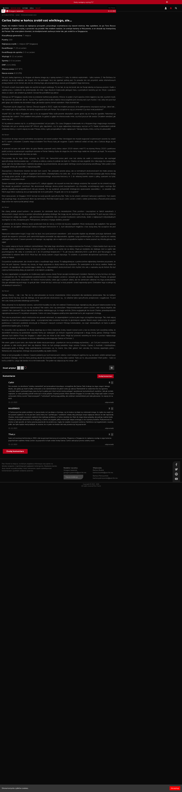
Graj (32, 8)
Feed (6, 8)
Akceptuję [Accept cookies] (175, 788)
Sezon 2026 (15, 8)
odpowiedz (109, 706)
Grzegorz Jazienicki (14, 87)
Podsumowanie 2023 (28, 91)
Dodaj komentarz (105, 680)
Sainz (18, 91)
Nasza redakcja (71, 781)
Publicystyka (9, 91)
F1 (3, 87)
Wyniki (25, 8)
